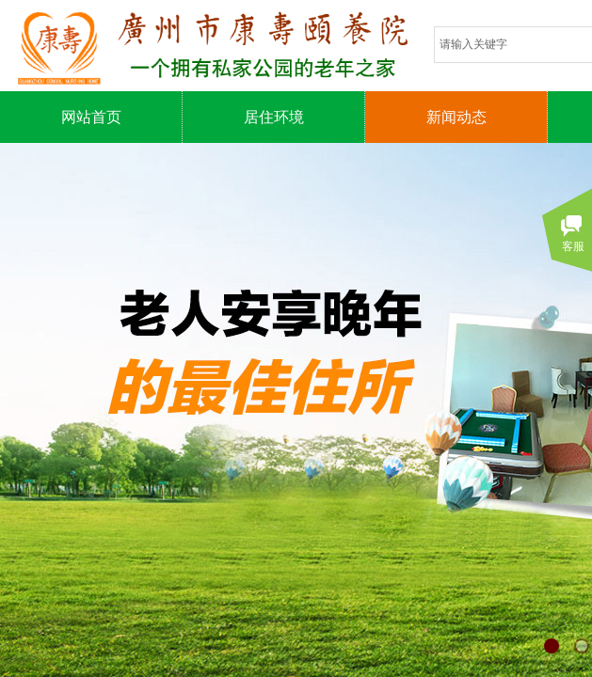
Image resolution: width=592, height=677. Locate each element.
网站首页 (91, 117)
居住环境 (274, 117)
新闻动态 (456, 117)
